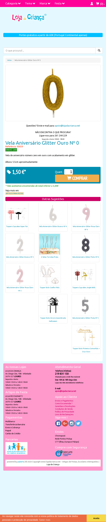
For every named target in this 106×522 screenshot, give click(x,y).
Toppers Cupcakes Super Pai (17, 226)
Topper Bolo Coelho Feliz (49, 287)
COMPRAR (77, 178)
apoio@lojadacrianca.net (67, 125)
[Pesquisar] (99, 50)
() (100, 3)
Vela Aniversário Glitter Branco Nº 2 (20, 257)
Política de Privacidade (64, 412)
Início (9, 60)
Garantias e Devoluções (65, 406)
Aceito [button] (96, 518)
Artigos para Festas (14, 193)
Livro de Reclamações (64, 414)
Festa (60, 3)
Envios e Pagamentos (64, 401)
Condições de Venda (64, 409)
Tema (30, 3)
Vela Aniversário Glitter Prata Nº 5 (85, 318)
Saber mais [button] (44, 520)
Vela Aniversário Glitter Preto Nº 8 (85, 257)
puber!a (21, 462)
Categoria (13, 3)
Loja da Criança (53, 464)
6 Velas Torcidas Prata (49, 257)
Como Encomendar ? (63, 403)
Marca (45, 3)
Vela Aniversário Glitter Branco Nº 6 (53, 226)
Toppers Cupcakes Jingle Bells (83, 287)
